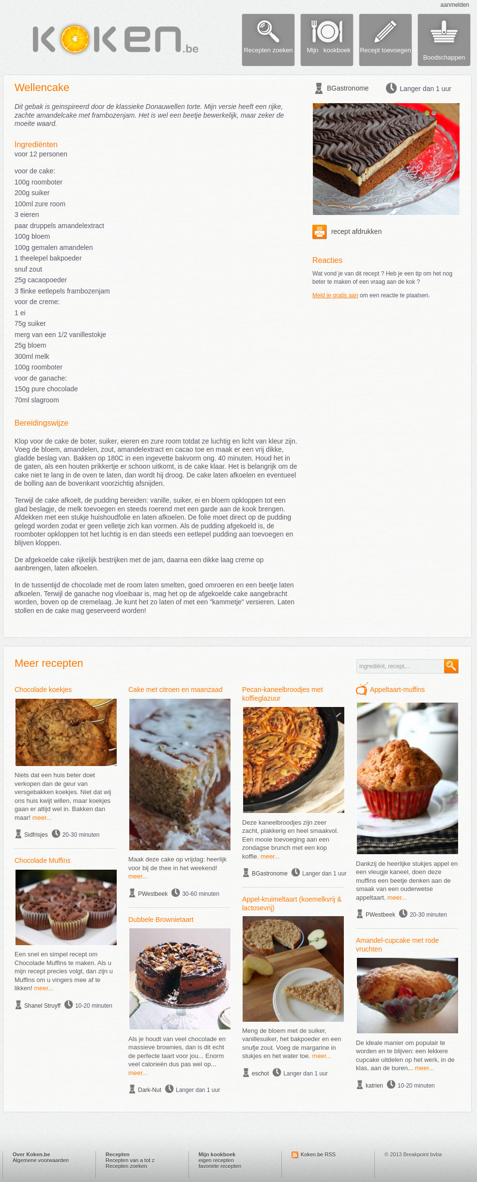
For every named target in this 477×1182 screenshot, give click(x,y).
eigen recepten (216, 1160)
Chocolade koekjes (43, 689)
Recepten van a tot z (130, 1160)
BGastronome (348, 88)
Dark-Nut (149, 1090)
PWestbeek (153, 893)
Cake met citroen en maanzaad (175, 689)
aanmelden (455, 4)
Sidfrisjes (36, 834)
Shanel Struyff (42, 1005)
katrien (374, 1085)
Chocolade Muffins (43, 860)
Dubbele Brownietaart (161, 919)
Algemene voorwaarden (41, 1160)
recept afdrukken (347, 231)
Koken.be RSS (318, 1154)
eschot (260, 1073)
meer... (42, 817)
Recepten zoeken (126, 1166)
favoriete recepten (220, 1166)
